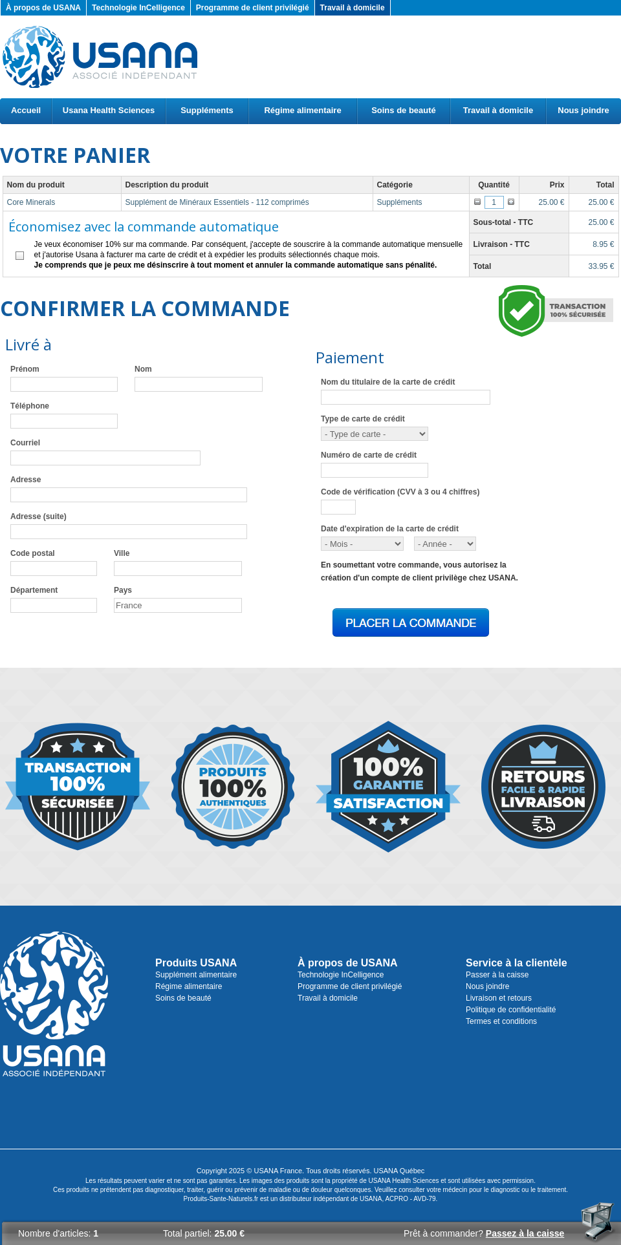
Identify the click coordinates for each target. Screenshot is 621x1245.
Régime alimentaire (302, 110)
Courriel (25, 442)
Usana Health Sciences (109, 110)
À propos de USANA (43, 7)
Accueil (26, 110)
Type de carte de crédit (363, 418)
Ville (121, 553)
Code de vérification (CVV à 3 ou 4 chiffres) (400, 491)
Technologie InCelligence (138, 7)
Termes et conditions (501, 1021)
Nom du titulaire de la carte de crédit (388, 382)
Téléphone (29, 405)
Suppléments (207, 110)
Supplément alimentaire (196, 974)
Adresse (25, 479)
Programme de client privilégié (252, 7)
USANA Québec (399, 1171)
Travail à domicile (352, 7)
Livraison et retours (499, 998)
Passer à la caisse (497, 974)
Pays (123, 590)
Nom (143, 369)
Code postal (32, 553)
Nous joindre (583, 110)
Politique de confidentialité (511, 1009)
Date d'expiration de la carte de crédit (390, 528)
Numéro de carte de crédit (369, 455)
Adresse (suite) (38, 516)
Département (34, 590)
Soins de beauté (403, 110)
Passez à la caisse (525, 1233)
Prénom (24, 369)
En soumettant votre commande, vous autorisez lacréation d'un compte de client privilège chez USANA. (419, 571)
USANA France (278, 1171)
